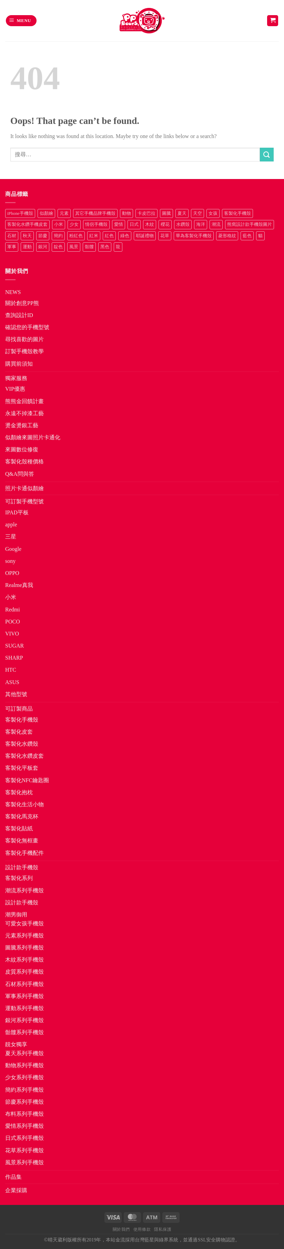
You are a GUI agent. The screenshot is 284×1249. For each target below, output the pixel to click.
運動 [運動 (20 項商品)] (27, 246)
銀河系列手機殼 (24, 1020)
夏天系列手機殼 (24, 1053)
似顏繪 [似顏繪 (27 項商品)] (46, 213)
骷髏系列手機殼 (24, 1032)
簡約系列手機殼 (24, 1090)
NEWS (13, 292)
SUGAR (14, 646)
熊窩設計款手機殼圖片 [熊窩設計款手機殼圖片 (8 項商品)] (249, 224)
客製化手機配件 (24, 853)
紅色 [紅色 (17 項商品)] (109, 235)
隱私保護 (162, 1229)
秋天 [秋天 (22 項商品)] (27, 235)
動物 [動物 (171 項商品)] (126, 213)
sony (10, 561)
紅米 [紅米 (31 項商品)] (93, 235)
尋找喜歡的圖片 (24, 339)
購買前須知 (19, 364)
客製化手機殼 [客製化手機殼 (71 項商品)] (237, 213)
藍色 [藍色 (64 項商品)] (247, 235)
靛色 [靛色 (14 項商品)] (58, 246)
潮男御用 (16, 914)
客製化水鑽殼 (21, 744)
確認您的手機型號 (27, 327)
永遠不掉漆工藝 (24, 413)
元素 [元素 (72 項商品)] (64, 213)
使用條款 (142, 1229)
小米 (10, 597)
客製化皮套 (19, 732)
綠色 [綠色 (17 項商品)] (124, 235)
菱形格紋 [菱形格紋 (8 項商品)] (227, 235)
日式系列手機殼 (24, 1138)
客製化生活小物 (24, 804)
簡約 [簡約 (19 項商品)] (58, 235)
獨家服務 (16, 378)
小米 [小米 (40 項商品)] (58, 224)
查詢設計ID (19, 315)
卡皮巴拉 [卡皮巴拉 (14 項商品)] (146, 213)
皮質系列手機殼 (24, 972)
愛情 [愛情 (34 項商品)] (118, 224)
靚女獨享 (16, 1044)
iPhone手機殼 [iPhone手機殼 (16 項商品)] (20, 213)
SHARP (14, 658)
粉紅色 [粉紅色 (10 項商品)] (76, 235)
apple (11, 524)
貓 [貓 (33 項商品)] (260, 235)
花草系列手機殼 (24, 1150)
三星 (10, 536)
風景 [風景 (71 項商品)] (73, 246)
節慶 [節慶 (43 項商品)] (42, 235)
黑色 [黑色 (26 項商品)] (104, 246)
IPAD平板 (17, 512)
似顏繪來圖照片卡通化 (32, 437)
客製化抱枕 (19, 792)
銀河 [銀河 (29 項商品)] (42, 246)
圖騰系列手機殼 (24, 948)
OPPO (12, 573)
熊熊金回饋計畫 (24, 401)
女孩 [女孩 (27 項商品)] (213, 213)
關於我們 (121, 1229)
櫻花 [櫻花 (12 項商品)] (165, 224)
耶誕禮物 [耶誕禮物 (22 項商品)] (145, 235)
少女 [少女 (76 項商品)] (74, 224)
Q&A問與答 (19, 474)
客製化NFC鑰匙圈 (27, 780)
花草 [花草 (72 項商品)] (164, 235)
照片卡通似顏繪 (24, 488)
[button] (21, 21)
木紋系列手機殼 (24, 960)
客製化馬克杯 (21, 816)
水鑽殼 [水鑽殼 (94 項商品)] (183, 224)
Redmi (12, 609)
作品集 (13, 1177)
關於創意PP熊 (22, 303)
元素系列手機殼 (24, 935)
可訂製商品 (19, 709)
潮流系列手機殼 (24, 890)
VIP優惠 (15, 389)
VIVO (12, 634)
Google (13, 549)
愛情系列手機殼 (24, 1126)
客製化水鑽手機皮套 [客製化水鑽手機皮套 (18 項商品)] (27, 224)
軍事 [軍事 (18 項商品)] (11, 246)
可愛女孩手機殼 (24, 923)
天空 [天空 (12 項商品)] (197, 213)
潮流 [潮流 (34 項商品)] (216, 224)
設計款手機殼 (21, 867)
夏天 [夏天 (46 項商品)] (182, 213)
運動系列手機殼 (24, 1008)
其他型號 (16, 694)
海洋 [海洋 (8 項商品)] (200, 224)
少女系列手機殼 (24, 1077)
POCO (12, 621)
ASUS (12, 682)
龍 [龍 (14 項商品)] (118, 246)
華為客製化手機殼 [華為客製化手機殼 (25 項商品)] (194, 235)
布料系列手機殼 (24, 1114)
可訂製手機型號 (24, 501)
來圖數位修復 (21, 449)
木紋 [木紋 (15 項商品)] (149, 224)
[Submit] (267, 154)
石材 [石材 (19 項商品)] (11, 235)
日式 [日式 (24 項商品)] (134, 224)
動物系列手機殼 (24, 1065)
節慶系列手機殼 (24, 1102)
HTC (10, 670)
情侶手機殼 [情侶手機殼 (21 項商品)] (96, 224)
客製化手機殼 (21, 720)
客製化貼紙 (19, 828)
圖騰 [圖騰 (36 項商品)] (166, 213)
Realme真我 (19, 585)
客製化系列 (19, 878)
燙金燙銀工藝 (21, 425)
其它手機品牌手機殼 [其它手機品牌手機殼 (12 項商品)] (95, 213)
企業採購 (16, 1190)
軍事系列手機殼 (24, 996)
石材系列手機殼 (24, 984)
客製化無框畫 (21, 840)
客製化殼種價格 (24, 461)
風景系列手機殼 (24, 1162)
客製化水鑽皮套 (24, 756)
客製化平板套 (21, 768)
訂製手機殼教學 (24, 351)
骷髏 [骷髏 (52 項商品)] (89, 246)
